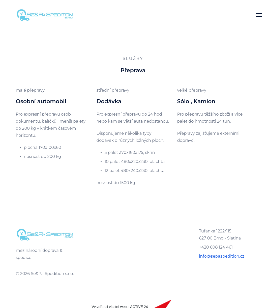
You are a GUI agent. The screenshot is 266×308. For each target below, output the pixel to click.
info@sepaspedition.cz (221, 256)
